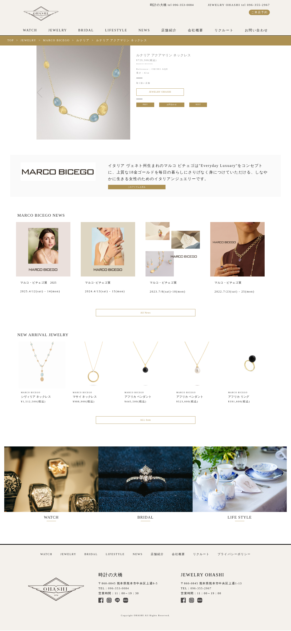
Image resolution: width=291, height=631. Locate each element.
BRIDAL (86, 30)
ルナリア (82, 40)
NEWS (144, 30)
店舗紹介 (169, 30)
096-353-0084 (118, 587)
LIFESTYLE (116, 30)
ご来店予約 (259, 12)
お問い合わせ (256, 30)
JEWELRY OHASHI (156, 92)
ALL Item (145, 423)
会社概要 (195, 30)
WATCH (30, 30)
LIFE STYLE (244, 484)
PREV (145, 106)
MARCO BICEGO (56, 40)
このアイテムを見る (127, 187)
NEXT (198, 106)
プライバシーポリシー (234, 552)
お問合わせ (171, 106)
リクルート (224, 30)
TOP (10, 40)
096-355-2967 (200, 587)
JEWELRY (57, 30)
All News (145, 314)
